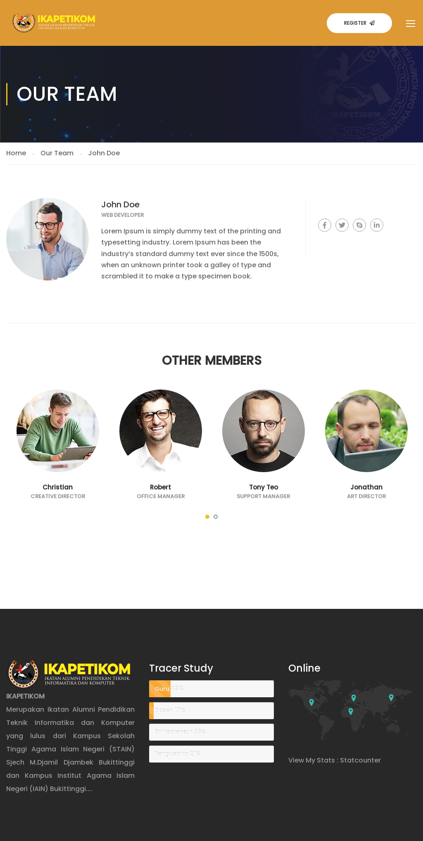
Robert (160, 487)
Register (359, 22)
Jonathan (366, 487)
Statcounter (360, 760)
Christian (58, 487)
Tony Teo (263, 487)
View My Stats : (313, 760)
